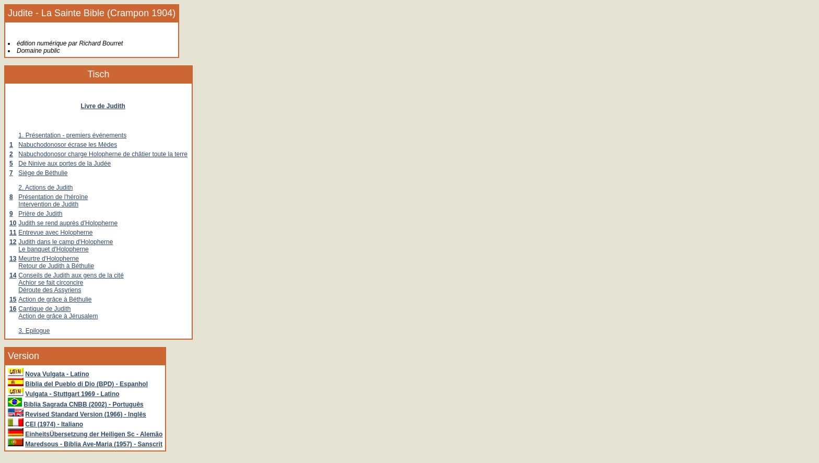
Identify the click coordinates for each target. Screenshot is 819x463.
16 (12, 308)
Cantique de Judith (44, 308)
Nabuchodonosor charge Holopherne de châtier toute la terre (103, 154)
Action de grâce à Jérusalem (58, 316)
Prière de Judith (40, 213)
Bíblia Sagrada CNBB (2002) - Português (83, 404)
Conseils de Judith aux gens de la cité (70, 275)
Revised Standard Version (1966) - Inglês (85, 414)
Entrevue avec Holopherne (55, 232)
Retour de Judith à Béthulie (56, 266)
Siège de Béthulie (42, 173)
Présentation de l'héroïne (53, 197)
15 (12, 299)
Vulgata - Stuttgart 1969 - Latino (72, 394)
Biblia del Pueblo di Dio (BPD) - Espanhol (86, 384)
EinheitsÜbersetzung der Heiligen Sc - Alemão (93, 434)
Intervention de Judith (48, 204)
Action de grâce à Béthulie (54, 299)
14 (12, 275)
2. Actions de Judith (45, 187)
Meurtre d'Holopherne (48, 258)
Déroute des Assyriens (49, 290)
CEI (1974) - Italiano (54, 424)
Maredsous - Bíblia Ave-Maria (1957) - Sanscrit (93, 444)
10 (12, 223)
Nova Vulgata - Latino (57, 374)
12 (12, 242)
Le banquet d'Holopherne (53, 249)
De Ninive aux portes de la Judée (64, 163)
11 (12, 232)
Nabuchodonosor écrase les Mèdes (67, 144)
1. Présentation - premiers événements (72, 135)
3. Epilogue (34, 330)
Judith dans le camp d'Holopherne (65, 242)
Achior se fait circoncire (50, 282)
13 (12, 258)
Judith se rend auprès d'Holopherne (68, 223)
